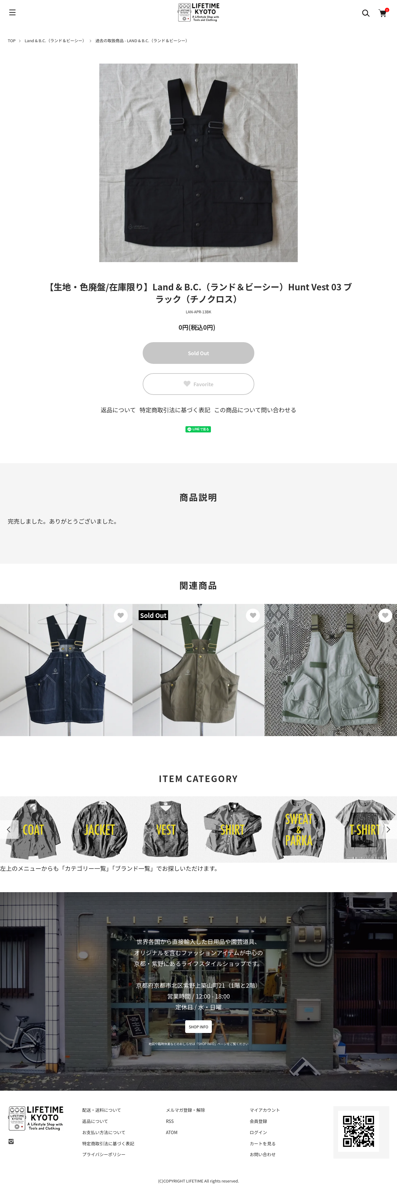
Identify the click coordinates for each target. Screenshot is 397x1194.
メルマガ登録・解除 (185, 1110)
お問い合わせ (263, 1154)
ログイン (258, 1132)
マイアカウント (265, 1110)
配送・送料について (101, 1110)
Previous (9, 829)
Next (387, 829)
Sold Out (198, 353)
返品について (118, 409)
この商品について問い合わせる (255, 409)
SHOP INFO (198, 1026)
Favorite (199, 384)
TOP (12, 40)
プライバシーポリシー (104, 1154)
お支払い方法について (104, 1132)
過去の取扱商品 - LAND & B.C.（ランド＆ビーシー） (143, 40)
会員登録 (258, 1121)
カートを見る (263, 1143)
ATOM (171, 1132)
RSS (170, 1121)
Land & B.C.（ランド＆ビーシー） (56, 40)
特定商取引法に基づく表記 (175, 409)
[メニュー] (12, 12)
